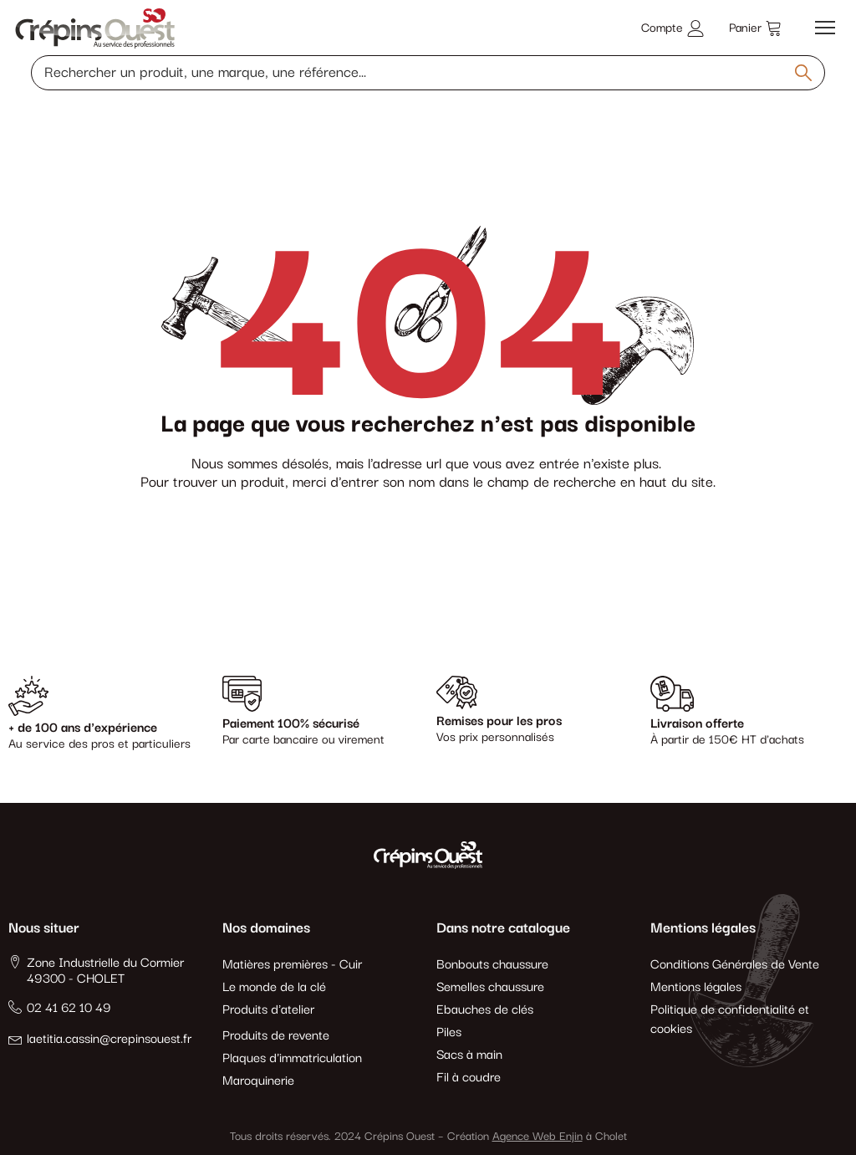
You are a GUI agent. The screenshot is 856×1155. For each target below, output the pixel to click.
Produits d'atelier (268, 1010)
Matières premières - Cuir (292, 965)
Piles (448, 1032)
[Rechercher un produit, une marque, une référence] (428, 72)
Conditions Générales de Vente (734, 965)
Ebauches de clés (484, 1010)
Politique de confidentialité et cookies (729, 1019)
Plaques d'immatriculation (292, 1058)
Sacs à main (469, 1055)
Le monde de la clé (274, 987)
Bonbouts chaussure (492, 965)
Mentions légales (695, 987)
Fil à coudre (468, 1078)
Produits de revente (275, 1036)
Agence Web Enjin (537, 1136)
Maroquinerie (258, 1081)
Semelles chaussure (490, 987)
